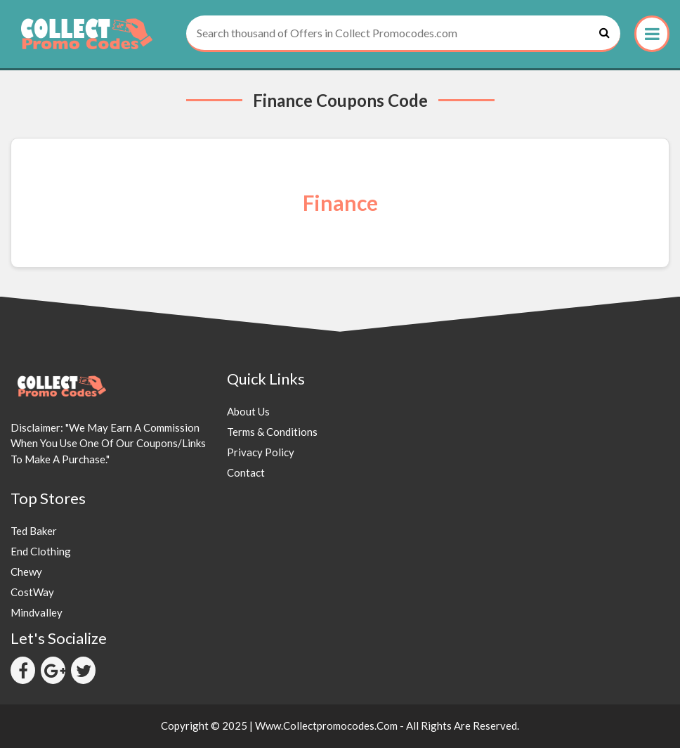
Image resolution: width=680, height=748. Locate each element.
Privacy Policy (260, 452)
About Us (248, 411)
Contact (246, 472)
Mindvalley (37, 612)
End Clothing (41, 551)
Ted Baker (34, 530)
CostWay (32, 592)
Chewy (26, 571)
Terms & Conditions (272, 431)
